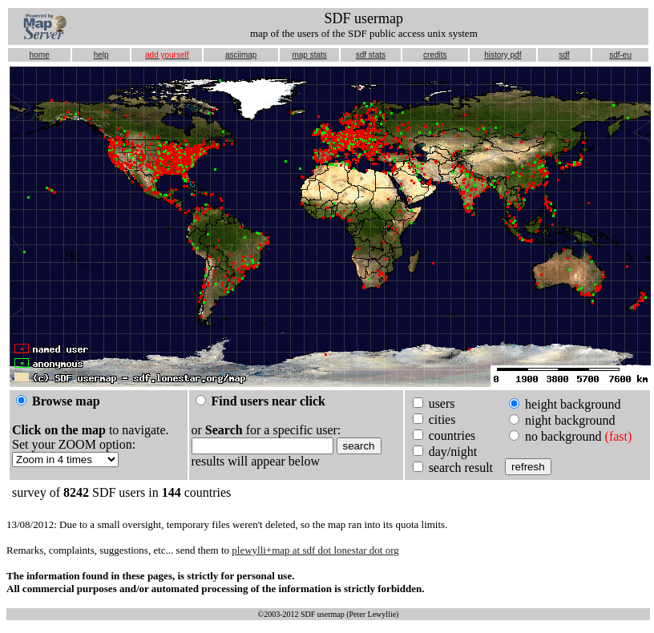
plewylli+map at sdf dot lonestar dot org (315, 550)
